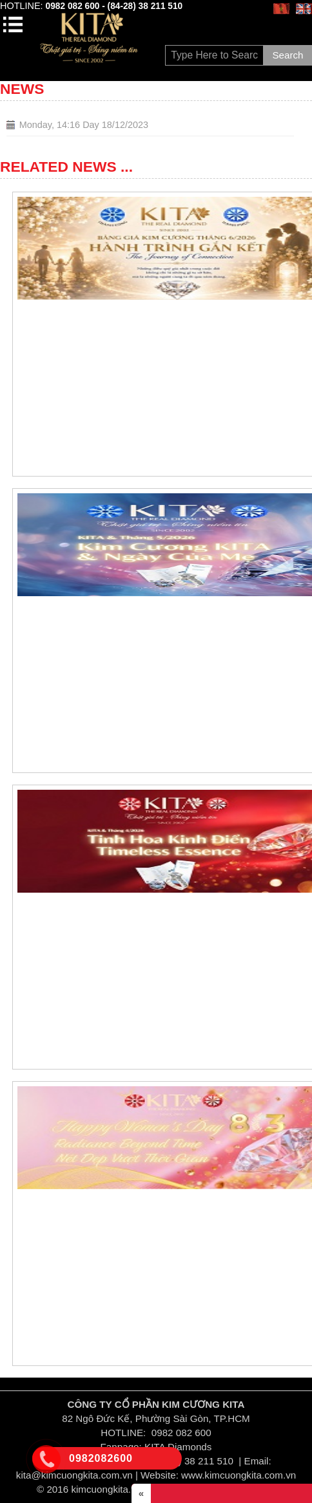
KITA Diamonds (177, 1446)
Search (287, 55)
